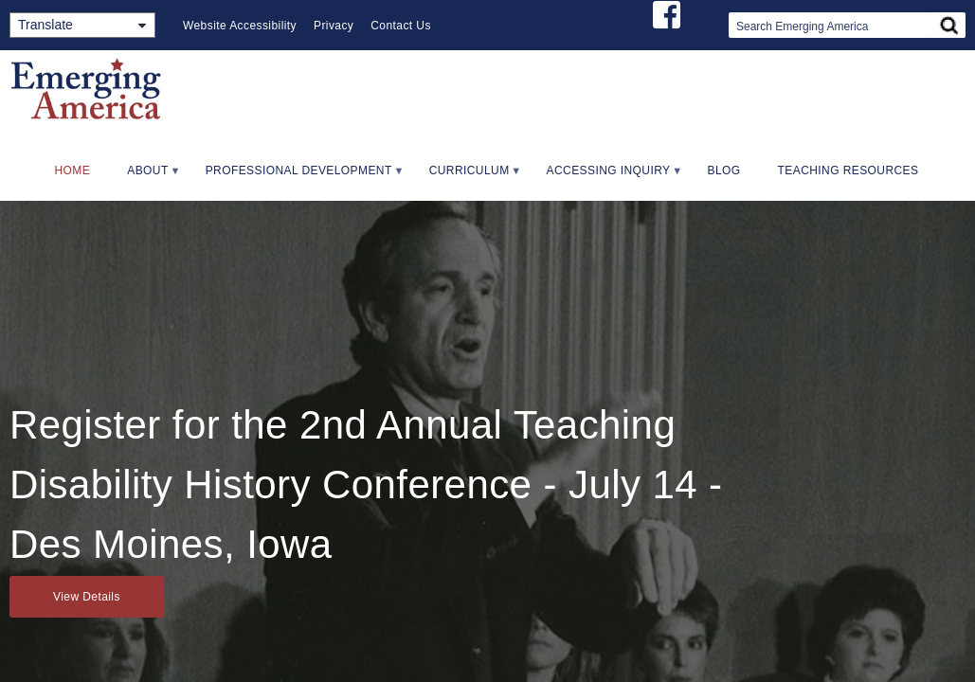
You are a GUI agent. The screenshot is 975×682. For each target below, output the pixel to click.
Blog (724, 170)
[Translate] (82, 25)
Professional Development (297, 176)
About (145, 176)
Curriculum (467, 176)
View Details (86, 596)
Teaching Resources (848, 170)
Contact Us (400, 25)
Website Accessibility (240, 25)
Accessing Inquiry (606, 176)
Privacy (333, 25)
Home (73, 170)
